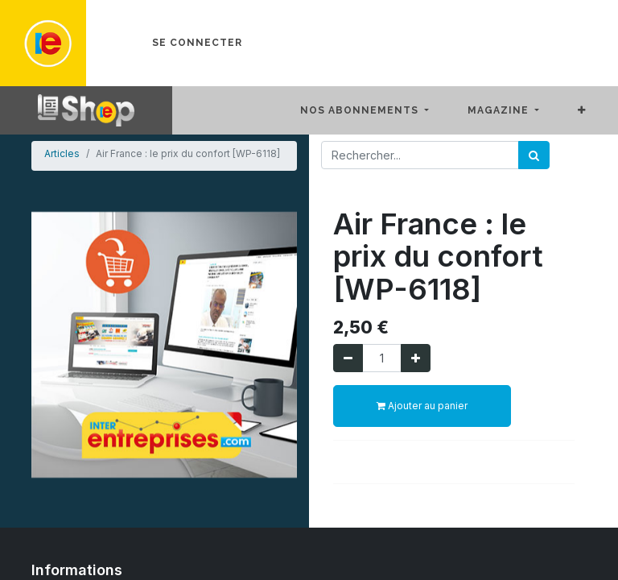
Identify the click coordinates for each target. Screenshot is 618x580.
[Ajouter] (416, 358)
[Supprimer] (348, 358)
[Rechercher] (534, 155)
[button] (594, 110)
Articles (62, 153)
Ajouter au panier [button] (422, 406)
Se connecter (197, 42)
